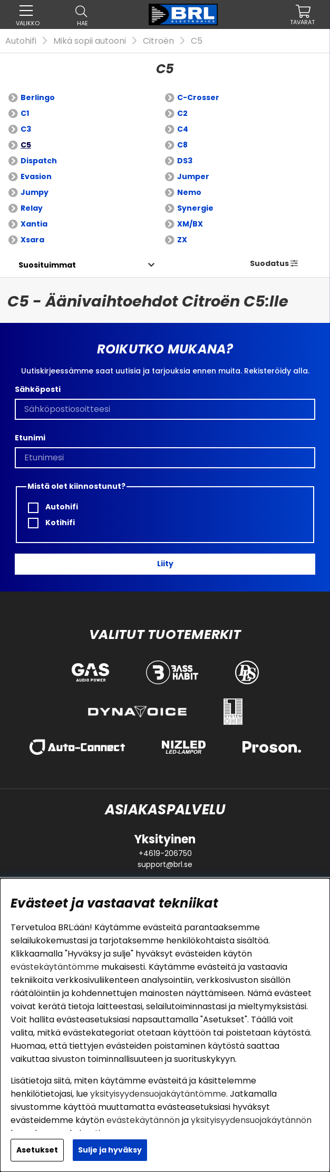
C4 (182, 129)
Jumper (193, 176)
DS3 (184, 160)
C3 (26, 129)
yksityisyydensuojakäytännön (251, 1120)
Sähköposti (38, 389)
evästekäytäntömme (55, 967)
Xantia (34, 224)
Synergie (195, 208)
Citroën (158, 41)
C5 (196, 41)
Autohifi (20, 41)
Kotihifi (51, 522)
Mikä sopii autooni (89, 41)
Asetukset (37, 1150)
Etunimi (30, 437)
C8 (182, 145)
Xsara (32, 239)
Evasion (36, 176)
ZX (182, 239)
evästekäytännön (143, 1120)
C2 (182, 113)
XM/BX (190, 224)
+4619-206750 (165, 853)
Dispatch (39, 160)
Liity (165, 563)
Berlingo (38, 97)
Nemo (189, 192)
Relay (32, 208)
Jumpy (34, 192)
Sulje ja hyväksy (110, 1150)
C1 (25, 113)
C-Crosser (198, 97)
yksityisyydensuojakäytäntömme (158, 1094)
